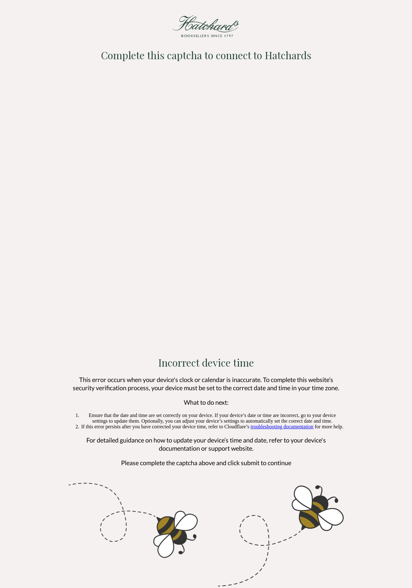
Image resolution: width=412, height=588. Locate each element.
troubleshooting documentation (282, 426)
